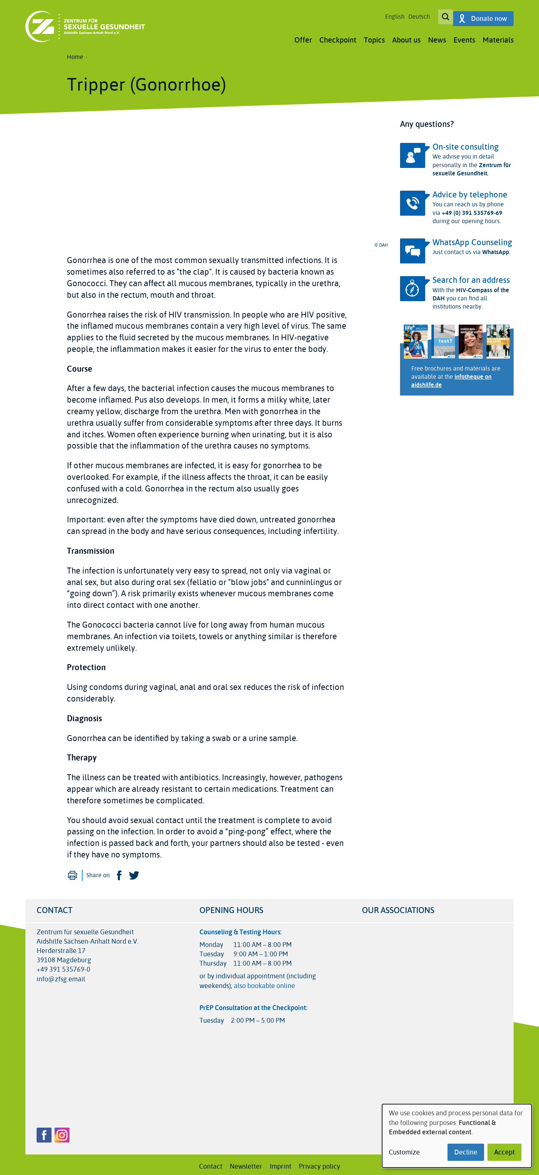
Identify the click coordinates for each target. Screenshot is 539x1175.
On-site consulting (466, 143)
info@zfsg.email (61, 975)
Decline (465, 1152)
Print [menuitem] (72, 871)
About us (406, 36)
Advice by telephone (470, 191)
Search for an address (471, 276)
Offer (303, 36)
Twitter (134, 871)
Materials (498, 36)
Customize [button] (404, 1152)
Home (75, 53)
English (390, 14)
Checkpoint (337, 36)
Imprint (280, 1163)
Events (464, 36)
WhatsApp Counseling (472, 239)
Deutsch (414, 14)
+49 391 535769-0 (63, 966)
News (437, 36)
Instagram (62, 1131)
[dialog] (457, 1136)
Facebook (119, 871)
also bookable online (264, 982)
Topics (374, 36)
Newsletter (246, 1163)
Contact (210, 1163)
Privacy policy (319, 1163)
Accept (504, 1152)
